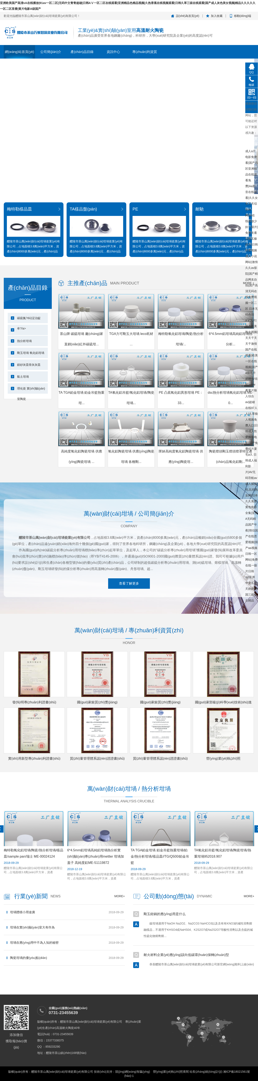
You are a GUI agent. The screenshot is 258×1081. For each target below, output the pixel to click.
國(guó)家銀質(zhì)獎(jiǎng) (97, 702)
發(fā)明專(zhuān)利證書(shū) (34, 702)
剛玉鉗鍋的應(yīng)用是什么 (165, 914)
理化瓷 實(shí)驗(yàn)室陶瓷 (31, 390)
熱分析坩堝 (24, 341)
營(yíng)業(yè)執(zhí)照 (223, 758)
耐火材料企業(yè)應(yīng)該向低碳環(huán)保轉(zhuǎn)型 (186, 955)
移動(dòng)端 (242, 16)
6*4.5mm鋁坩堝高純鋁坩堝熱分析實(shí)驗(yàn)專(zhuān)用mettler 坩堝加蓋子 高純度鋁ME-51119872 (95, 856)
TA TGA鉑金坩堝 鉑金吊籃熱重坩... (82, 398)
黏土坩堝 (23, 376)
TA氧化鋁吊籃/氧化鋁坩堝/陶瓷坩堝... (131, 398)
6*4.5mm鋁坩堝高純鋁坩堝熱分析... (230, 339)
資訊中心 (113, 52)
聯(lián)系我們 (207, 62)
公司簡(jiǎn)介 (50, 52)
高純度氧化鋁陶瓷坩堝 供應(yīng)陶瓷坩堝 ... (81, 456)
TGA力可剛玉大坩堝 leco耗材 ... (131, 339)
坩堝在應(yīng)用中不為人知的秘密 (34, 942)
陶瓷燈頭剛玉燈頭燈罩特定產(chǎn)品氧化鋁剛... (230, 456)
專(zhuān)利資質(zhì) (144, 54)
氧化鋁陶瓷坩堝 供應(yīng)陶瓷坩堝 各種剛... (131, 456)
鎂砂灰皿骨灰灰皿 (28, 364)
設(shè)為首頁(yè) (187, 16)
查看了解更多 (129, 583)
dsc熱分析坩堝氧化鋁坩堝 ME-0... (230, 398)
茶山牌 (176, 62)
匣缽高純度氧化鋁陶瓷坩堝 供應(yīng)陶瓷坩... (181, 456)
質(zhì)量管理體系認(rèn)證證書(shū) (97, 758)
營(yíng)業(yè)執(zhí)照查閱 (171, 1071)
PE (135, 209)
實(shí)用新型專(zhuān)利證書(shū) (34, 758)
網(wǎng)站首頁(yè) (19, 52)
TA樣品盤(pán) (83, 209)
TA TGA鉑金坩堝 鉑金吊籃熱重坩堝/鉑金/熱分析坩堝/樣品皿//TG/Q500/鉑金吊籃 (160, 856)
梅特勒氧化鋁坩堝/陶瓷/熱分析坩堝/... (181, 339)
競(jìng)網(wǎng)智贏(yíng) (132, 1071)
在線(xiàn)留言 (238, 62)
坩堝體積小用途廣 (22, 912)
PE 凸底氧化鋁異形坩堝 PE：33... (181, 398)
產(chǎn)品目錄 (82, 52)
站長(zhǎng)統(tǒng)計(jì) (206, 1071)
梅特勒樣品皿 (19, 209)
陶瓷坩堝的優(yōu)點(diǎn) (28, 957)
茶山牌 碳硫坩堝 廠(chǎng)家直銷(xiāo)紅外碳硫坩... (81, 339)
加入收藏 (217, 16)
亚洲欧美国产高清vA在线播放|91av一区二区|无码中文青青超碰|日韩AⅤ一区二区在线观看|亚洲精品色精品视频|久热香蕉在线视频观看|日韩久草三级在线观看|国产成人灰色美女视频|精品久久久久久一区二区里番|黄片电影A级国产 (251, 142)
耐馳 (199, 209)
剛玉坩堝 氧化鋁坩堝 (30, 352)
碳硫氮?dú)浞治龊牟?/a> (28, 319)
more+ (119, 896)
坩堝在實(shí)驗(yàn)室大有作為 (32, 927)
